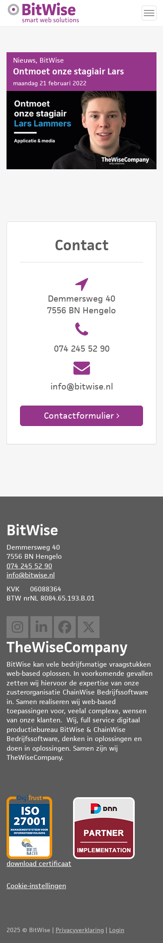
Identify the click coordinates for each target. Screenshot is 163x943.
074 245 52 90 (82, 348)
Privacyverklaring (80, 930)
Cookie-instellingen (36, 885)
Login (116, 930)
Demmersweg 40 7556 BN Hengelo (81, 304)
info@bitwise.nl (81, 386)
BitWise (52, 60)
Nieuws (24, 60)
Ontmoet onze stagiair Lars (81, 110)
